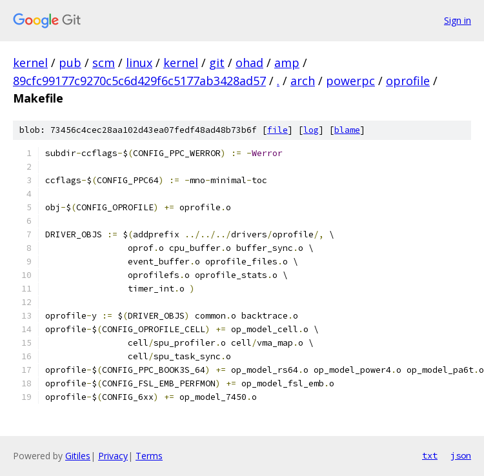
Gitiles (77, 456)
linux (139, 62)
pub (70, 62)
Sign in (457, 20)
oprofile (408, 80)
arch (302, 80)
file (277, 129)
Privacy (113, 456)
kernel (30, 62)
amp (286, 62)
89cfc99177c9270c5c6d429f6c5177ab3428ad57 (139, 80)
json (460, 455)
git (217, 62)
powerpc (350, 80)
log (311, 129)
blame (347, 129)
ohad (249, 62)
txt (430, 455)
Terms (149, 456)
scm (103, 62)
